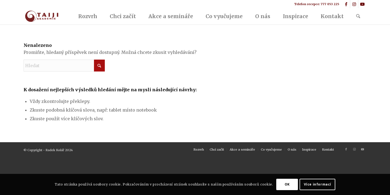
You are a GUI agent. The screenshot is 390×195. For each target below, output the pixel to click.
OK (287, 184)
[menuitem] (87, 16)
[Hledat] (358, 16)
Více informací (317, 184)
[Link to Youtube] (362, 4)
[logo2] (41, 16)
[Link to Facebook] (346, 4)
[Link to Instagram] (354, 4)
